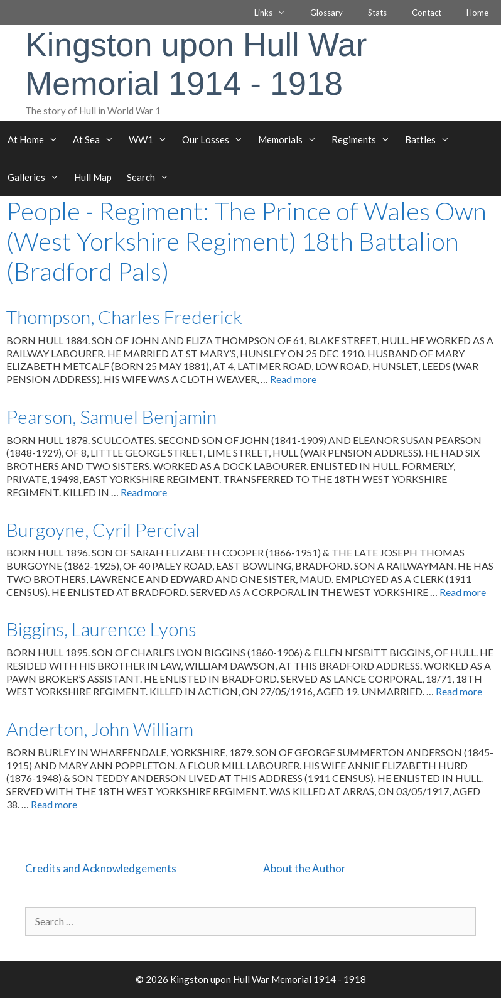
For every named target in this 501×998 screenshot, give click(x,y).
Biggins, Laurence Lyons (101, 628)
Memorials (291, 139)
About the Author (304, 868)
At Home (36, 139)
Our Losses (216, 139)
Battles (431, 139)
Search (151, 177)
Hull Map (93, 177)
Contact (426, 13)
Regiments (364, 139)
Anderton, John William (99, 728)
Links (276, 12)
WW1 (152, 139)
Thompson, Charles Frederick (124, 316)
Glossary (326, 13)
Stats (377, 13)
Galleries (37, 177)
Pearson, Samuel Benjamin (111, 416)
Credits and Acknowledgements (100, 868)
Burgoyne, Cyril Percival (103, 529)
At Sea (97, 139)
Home (477, 13)
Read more (293, 379)
